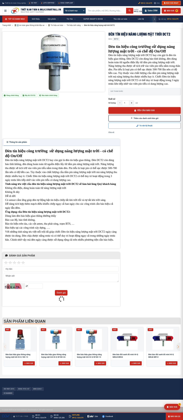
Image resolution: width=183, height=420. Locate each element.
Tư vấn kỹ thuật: (144, 126)
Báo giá (28, 363)
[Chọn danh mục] (74, 11)
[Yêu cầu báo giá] (172, 407)
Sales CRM (151, 10)
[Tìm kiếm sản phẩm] (106, 11)
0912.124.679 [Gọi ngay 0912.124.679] (145, 3)
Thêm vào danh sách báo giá (144, 118)
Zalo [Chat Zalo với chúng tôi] (157, 3)
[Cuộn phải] (154, 19)
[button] (178, 347)
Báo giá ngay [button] (171, 3)
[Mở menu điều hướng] (5, 11)
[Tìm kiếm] (129, 11)
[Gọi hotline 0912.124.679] (138, 10)
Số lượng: (112, 103)
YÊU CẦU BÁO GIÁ (144, 110)
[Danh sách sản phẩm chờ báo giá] (171, 11)
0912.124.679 (172, 19)
